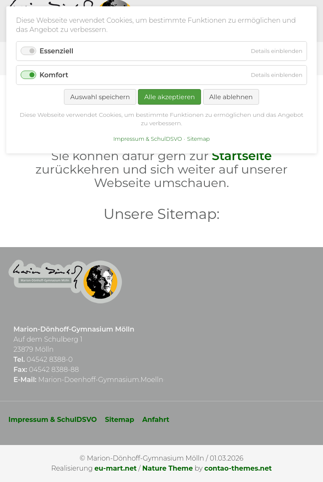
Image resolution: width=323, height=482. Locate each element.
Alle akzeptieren (169, 97)
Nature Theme (167, 468)
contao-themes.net (238, 468)
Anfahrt (155, 420)
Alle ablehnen (231, 97)
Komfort (54, 75)
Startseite (242, 155)
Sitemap (120, 420)
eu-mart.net (115, 468)
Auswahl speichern (100, 97)
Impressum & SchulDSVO (52, 420)
